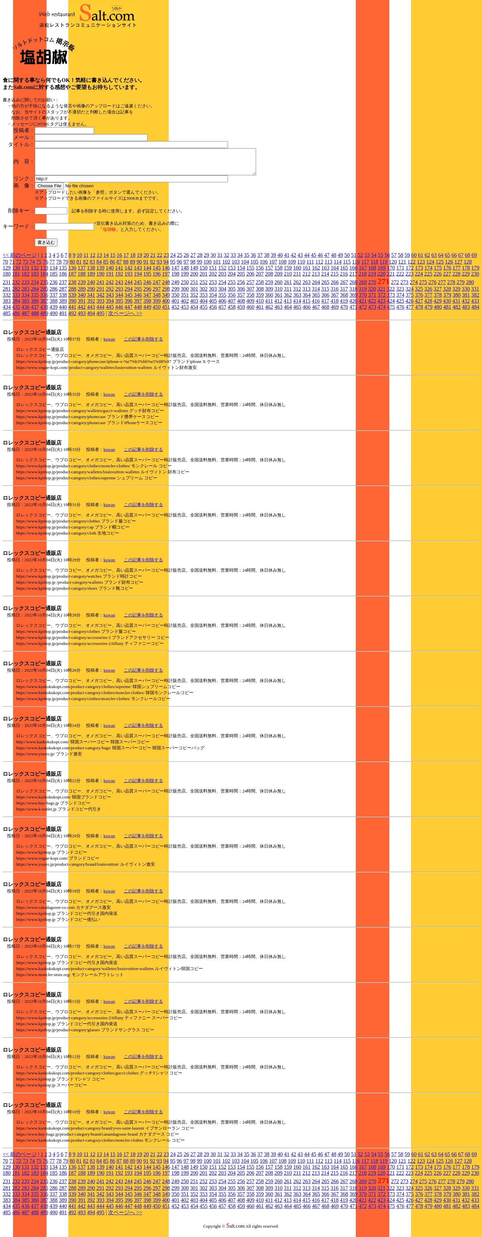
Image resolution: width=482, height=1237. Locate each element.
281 (7, 294)
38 (266, 260)
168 (372, 273)
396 (129, 306)
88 (126, 267)
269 (363, 287)
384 (16, 306)
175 (438, 273)
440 (63, 312)
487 (25, 318)
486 (16, 318)
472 (363, 312)
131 (25, 273)
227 (447, 279)
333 (16, 300)
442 (82, 312)
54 (374, 260)
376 (419, 300)
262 (297, 287)
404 (203, 306)
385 (25, 306)
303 (213, 294)
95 (172, 267)
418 (334, 306)
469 (335, 312)
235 (44, 287)
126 (449, 267)
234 (35, 287)
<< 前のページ (20, 260)
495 (100, 318)
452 (175, 312)
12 (92, 260)
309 (269, 294)
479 (428, 312)
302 (203, 294)
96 (179, 267)
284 (35, 294)
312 (297, 294)
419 (344, 306)
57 (394, 260)
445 (110, 312)
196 (157, 279)
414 (297, 306)
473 (372, 312)
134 (54, 273)
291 (100, 294)
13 (99, 260)
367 (335, 300)
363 (297, 300)
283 (25, 294)
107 (273, 267)
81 (79, 267)
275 (423, 287)
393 (100, 306)
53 (367, 260)
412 (278, 306)
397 (138, 306)
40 (280, 260)
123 (421, 267)
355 (222, 300)
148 (185, 273)
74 (32, 267)
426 (409, 306)
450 (157, 312)
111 (310, 267)
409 (250, 306)
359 (260, 300)
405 (213, 306)
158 (278, 273)
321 (381, 294)
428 (428, 306)
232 (16, 287)
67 (461, 260)
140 (110, 273)
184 (44, 279)
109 (292, 267)
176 (447, 273)
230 (475, 279)
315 (325, 294)
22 (159, 260)
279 (461, 287)
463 (278, 312)
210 (288, 279)
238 (72, 287)
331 (475, 294)
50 (347, 260)
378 (438, 300)
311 (288, 294)
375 (410, 300)
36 (253, 260)
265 (325, 287)
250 (185, 287)
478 (419, 312)
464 (288, 312)
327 (437, 294)
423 (381, 306)
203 (222, 279)
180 (7, 279)
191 (110, 279)
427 (419, 306)
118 (374, 267)
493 (82, 318)
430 (447, 306)
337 (54, 300)
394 (110, 306)
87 (119, 267)
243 (119, 287)
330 (466, 294)
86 (112, 267)
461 (260, 312)
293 (119, 294)
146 (166, 273)
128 (468, 267)
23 (166, 260)
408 (241, 306)
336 (44, 300)
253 (213, 287)
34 (240, 260)
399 (157, 306)
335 (35, 300)
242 (110, 287)
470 (344, 312)
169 (382, 273)
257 (250, 287)
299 (175, 294)
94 (166, 267)
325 (419, 294)
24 (173, 260)
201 (203, 279)
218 (362, 279)
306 (241, 294)
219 (372, 279)
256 (241, 287)
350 (175, 300)
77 (52, 267)
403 (194, 306)
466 (307, 312)
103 (236, 267)
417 (325, 306)
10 (79, 260)
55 (380, 260)
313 (306, 294)
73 (25, 267)
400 (166, 306)
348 (157, 300)
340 (82, 300)
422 (372, 306)
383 (7, 306)
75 (39, 267)
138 (91, 273)
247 (157, 287)
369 (353, 300)
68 (467, 260)
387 (44, 306)
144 (147, 273)
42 (293, 260)
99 (199, 267)
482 (457, 312)
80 (72, 267)
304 (222, 294)
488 (35, 318)
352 (194, 300)
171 (400, 273)
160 (297, 273)
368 (344, 300)
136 (72, 273)
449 (147, 312)
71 (12, 267)
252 (203, 287)
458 (232, 312)
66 (454, 260)
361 (278, 300)
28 (200, 260)
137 (82, 273)
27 (193, 260)
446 (119, 312)
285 (44, 294)
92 (152, 267)
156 (260, 273)
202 (213, 279)
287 (63, 294)
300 (185, 294)
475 (391, 312)
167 (363, 273)
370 (363, 300)
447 (129, 312)
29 (206, 260)
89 (132, 267)
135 (63, 273)
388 (54, 306)
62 (427, 260)
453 (185, 312)
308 (260, 294)
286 (54, 294)
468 (325, 312)
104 (245, 267)
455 (203, 312)
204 (232, 279)
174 (428, 273)
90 (139, 267)
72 (18, 267)
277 (442, 287)
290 (91, 294)
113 (328, 267)
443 (91, 312)
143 (138, 273)
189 (91, 279)
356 (232, 300)
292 (110, 294)
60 (414, 260)
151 (213, 273)
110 (301, 267)
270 (372, 287)
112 (319, 267)
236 (54, 287)
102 (226, 267)
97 (186, 267)
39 (273, 260)
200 (194, 279)
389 (63, 306)
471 (353, 312)
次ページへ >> (125, 318)
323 (400, 294)
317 (344, 294)
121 (402, 267)
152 (222, 273)
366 (325, 300)
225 (428, 279)
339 (72, 300)
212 (306, 279)
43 (300, 260)
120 (393, 267)
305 (232, 294)
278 (451, 287)
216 (344, 279)
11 (85, 260)
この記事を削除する (143, 344)
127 (458, 267)
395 (119, 306)
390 (72, 306)
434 (7, 312)
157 (269, 273)
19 (139, 260)
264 (316, 287)
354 (213, 300)
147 (175, 273)
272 (395, 287)
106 (264, 267)
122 (411, 267)
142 (129, 273)
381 (466, 300)
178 (466, 273)
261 (288, 287)
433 (475, 306)
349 (166, 300)
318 (353, 294)
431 (456, 306)
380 (457, 300)
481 (447, 312)
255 (232, 287)
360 (269, 300)
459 (241, 312)
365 (316, 300)
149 (194, 273)
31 (220, 260)
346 (138, 300)
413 (288, 306)
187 (72, 279)
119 (383, 267)
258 (260, 287)
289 (82, 294)
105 (254, 267)
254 (222, 287)
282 (16, 294)
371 (372, 300)
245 (138, 287)
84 (99, 267)
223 (409, 279)
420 (353, 306)
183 (35, 279)
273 (404, 287)
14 (106, 260)
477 (410, 312)
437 (35, 312)
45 (313, 260)
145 (157, 273)
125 (439, 267)
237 (63, 287)
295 (138, 294)
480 (438, 312)
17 (126, 260)
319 (362, 294)
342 (100, 300)
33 (233, 260)
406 (222, 306)
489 (44, 318)
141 (119, 273)
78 (59, 267)
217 (353, 279)
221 (391, 279)
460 (250, 312)
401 (175, 306)
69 (474, 260)
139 (100, 273)
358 (250, 300)
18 (133, 260)
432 (466, 306)
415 (306, 306)
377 (428, 300)
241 (100, 287)
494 (91, 318)
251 (194, 287)
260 (278, 287)
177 (457, 273)
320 (372, 294)
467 (316, 312)
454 (194, 312)
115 (346, 267)
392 (91, 306)
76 (45, 267)
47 (327, 260)
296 (147, 294)
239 (82, 287)
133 (44, 273)
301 (194, 294)
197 (166, 279)
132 (35, 273)
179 (475, 273)
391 (82, 306)
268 (353, 287)
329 (456, 294)
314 (316, 294)
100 (208, 267)
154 (241, 273)
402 (185, 306)
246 (147, 287)
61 (420, 260)
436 (25, 312)
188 (82, 279)
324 (409, 294)
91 (146, 267)
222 (400, 279)
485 (7, 318)
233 (25, 287)
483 (466, 312)
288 (72, 294)
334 (25, 300)
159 (288, 273)
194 (138, 279)
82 (85, 267)
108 (282, 267)
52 (360, 260)
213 (316, 279)
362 (288, 300)
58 (400, 260)
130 (16, 273)
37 (260, 260)
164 (335, 273)
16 (119, 260)
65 (447, 260)
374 (400, 300)
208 (269, 279)
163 (325, 273)
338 (63, 300)
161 (307, 273)
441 (72, 312)
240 (91, 287)
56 (387, 260)
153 (232, 273)
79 (65, 267)
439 (54, 312)
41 (287, 260)
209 (278, 279)
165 (344, 273)
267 (344, 287)
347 (147, 300)
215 (334, 279)
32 (226, 260)
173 (419, 273)
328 (447, 294)
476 (400, 312)
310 (278, 294)
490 (54, 318)
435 (16, 312)
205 (241, 279)
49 (340, 260)
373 (391, 300)
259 (269, 287)
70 (5, 267)
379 (447, 300)
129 (7, 273)
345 (129, 300)
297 (157, 294)
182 (25, 279)
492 (72, 318)
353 (203, 300)
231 (7, 287)
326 (428, 294)
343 (110, 300)
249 (175, 287)
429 (437, 306)
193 (129, 279)
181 (16, 279)
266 (335, 287)
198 (175, 279)
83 (92, 267)
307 (250, 294)
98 (192, 267)
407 (232, 306)
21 (153, 260)
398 (147, 306)
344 (119, 300)
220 (381, 279)
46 (320, 260)
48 (333, 260)
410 (260, 306)
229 (466, 279)
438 (44, 312)
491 (63, 318)
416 (316, 306)
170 (391, 273)
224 (419, 279)
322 (391, 294)
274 (414, 287)
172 (410, 273)
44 (307, 260)
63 (434, 260)
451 (166, 312)
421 (362, 306)
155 (250, 273)
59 (407, 260)
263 (307, 287)
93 (159, 267)
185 (54, 279)
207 (260, 279)
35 (246, 260)
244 (129, 287)
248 (166, 287)
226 (437, 279)
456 (213, 312)
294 (129, 294)
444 (100, 312)
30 (213, 260)
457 (222, 312)
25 (179, 260)
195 (147, 279)
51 (353, 260)
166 (353, 273)
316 (334, 294)
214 (325, 279)
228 (456, 279)
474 (382, 312)
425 (400, 306)
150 (203, 273)
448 (138, 312)
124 (430, 267)
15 (112, 260)
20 (146, 260)
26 (186, 260)
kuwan (109, 344)
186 (63, 279)
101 (217, 267)
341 (91, 300)
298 (166, 294)
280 (470, 287)
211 (297, 279)
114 (337, 267)
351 (185, 300)
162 (316, 273)
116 (356, 267)
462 (269, 312)
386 (35, 306)
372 (382, 300)
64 (441, 260)
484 (475, 312)
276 (432, 287)
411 (269, 306)
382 (475, 300)
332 (7, 300)
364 (307, 300)
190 (100, 279)
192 (119, 279)
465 (297, 312)
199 (185, 279)
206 (250, 279)
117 (365, 267)
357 (241, 300)
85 (105, 267)
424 (391, 306)
